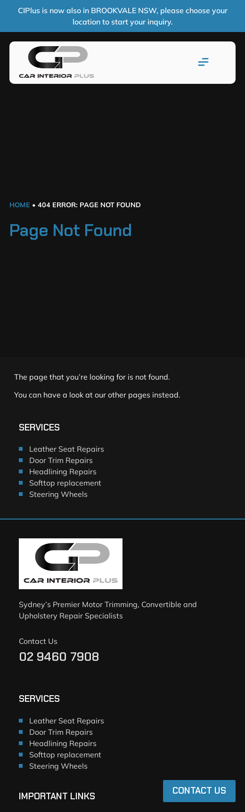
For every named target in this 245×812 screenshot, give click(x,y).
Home (19, 205)
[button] (203, 62)
